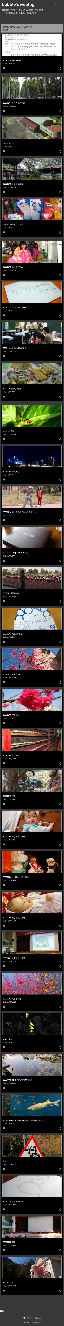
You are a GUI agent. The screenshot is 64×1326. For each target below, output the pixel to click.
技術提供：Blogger (32, 1318)
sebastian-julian (36, 1322)
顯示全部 (5, 30)
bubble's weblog (18, 4)
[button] (59, 68)
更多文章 (32, 1302)
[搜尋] (55, 5)
